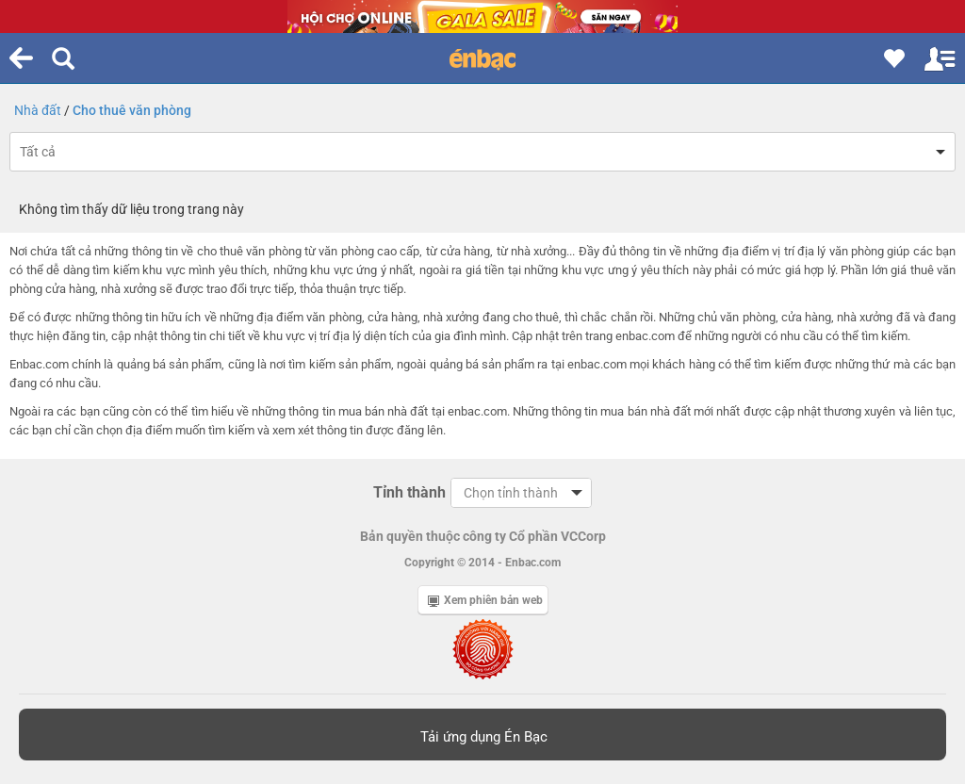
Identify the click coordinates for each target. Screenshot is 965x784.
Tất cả (38, 151)
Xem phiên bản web (485, 600)
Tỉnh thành (409, 492)
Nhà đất (37, 110)
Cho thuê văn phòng (132, 110)
